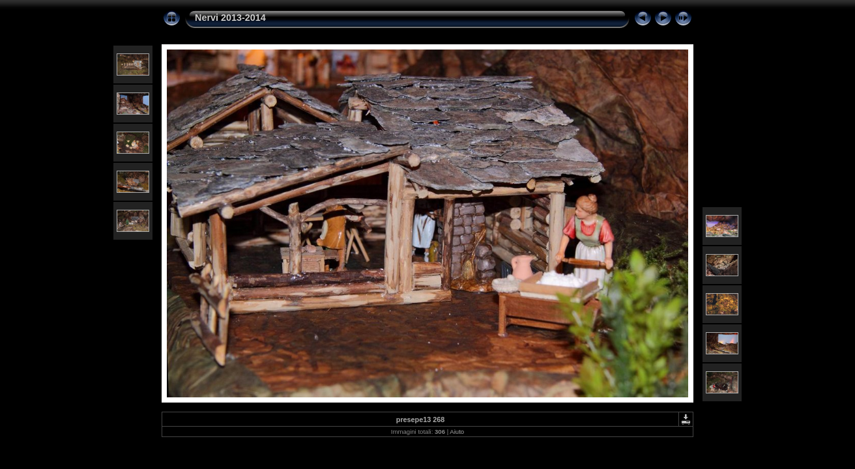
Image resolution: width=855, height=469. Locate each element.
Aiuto (457, 431)
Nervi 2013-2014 (230, 17)
